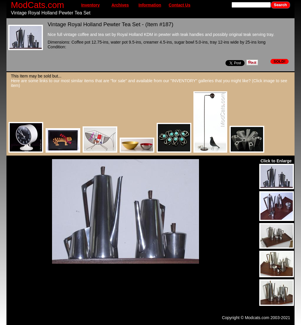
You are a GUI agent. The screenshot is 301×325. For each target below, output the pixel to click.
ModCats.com (37, 5)
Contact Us (179, 5)
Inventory (90, 5)
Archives (120, 5)
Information (149, 5)
